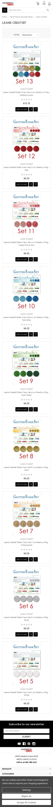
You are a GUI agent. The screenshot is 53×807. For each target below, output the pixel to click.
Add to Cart (22, 110)
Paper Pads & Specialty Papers (21, 17)
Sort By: (17, 34)
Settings (26, 789)
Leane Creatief (41, 17)
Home (4, 17)
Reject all (26, 796)
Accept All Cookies (26, 802)
